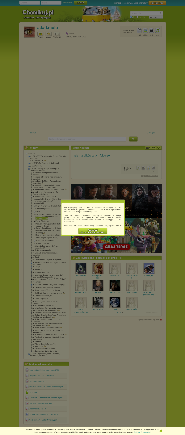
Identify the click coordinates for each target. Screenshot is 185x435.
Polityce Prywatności (142, 432)
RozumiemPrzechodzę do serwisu (92, 231)
